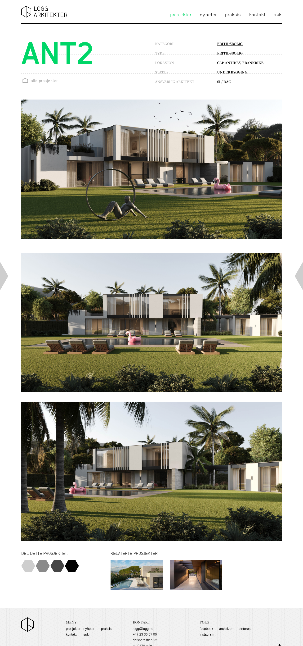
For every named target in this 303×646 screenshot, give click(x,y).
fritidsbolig (230, 44)
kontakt (257, 15)
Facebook (206, 629)
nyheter (208, 15)
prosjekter (181, 15)
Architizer (226, 629)
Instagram (207, 634)
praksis (233, 15)
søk (278, 15)
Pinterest (245, 629)
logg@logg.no (143, 629)
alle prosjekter (44, 81)
